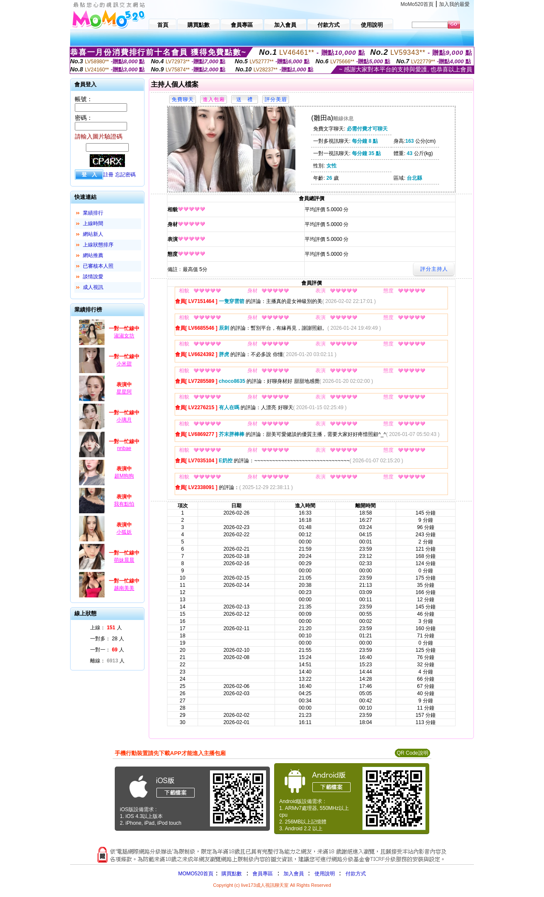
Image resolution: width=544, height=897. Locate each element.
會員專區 (262, 874)
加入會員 (293, 874)
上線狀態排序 (98, 245)
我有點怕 (124, 504)
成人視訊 (93, 287)
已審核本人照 (98, 266)
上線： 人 (106, 628)
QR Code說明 (412, 753)
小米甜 (124, 364)
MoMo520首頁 (417, 4)
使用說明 (324, 874)
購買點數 (231, 874)
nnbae (124, 448)
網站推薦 (93, 255)
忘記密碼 (125, 175)
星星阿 (124, 392)
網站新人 (93, 234)
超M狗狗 (124, 476)
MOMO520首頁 (195, 874)
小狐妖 (124, 532)
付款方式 (356, 874)
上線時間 (93, 223)
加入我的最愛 (454, 4)
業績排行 (93, 213)
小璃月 (124, 420)
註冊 (108, 175)
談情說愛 (93, 277)
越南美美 (124, 588)
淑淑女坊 (124, 336)
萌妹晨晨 (124, 560)
